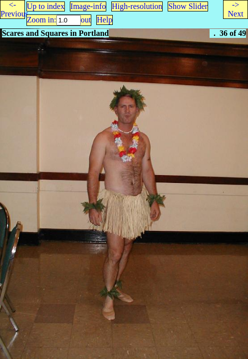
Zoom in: (41, 19)
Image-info (88, 6)
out (86, 19)
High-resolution (137, 6)
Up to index (46, 6)
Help (104, 19)
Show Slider (188, 6)
